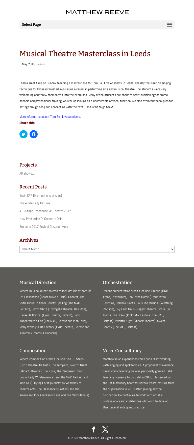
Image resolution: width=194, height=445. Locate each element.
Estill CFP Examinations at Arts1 (40, 195)
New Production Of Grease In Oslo (40, 218)
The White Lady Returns (34, 203)
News (41, 64)
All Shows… (27, 173)
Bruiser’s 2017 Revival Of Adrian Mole (43, 226)
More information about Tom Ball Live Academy (49, 116)
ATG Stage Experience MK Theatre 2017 (45, 211)
